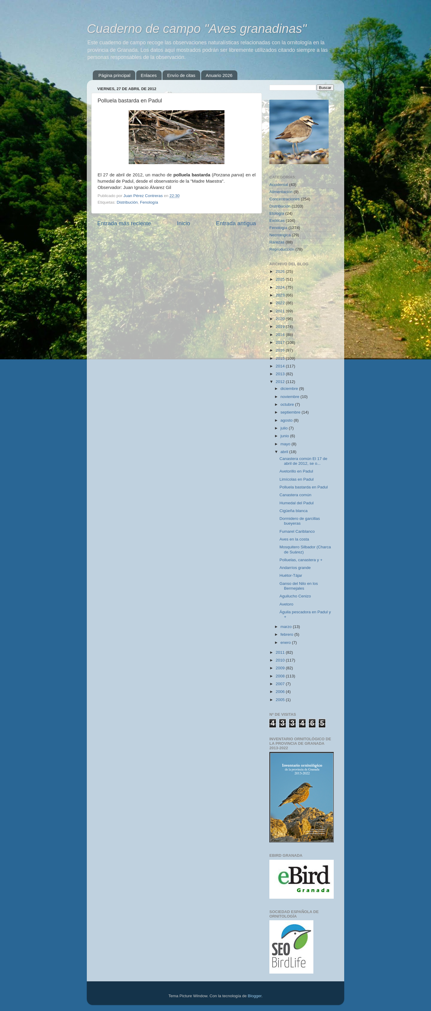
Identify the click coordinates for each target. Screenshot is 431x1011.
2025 (281, 279)
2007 (281, 684)
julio (284, 428)
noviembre (290, 396)
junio (285, 436)
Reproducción (281, 249)
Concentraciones (284, 199)
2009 (281, 668)
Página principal (114, 75)
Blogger (255, 996)
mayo (286, 444)
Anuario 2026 (219, 75)
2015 (281, 358)
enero (286, 642)
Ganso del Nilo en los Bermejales (299, 586)
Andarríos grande (295, 567)
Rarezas (276, 242)
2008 (281, 676)
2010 (281, 660)
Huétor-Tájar (291, 575)
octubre (287, 404)
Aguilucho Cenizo (295, 596)
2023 (281, 295)
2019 (281, 326)
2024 (281, 287)
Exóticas (277, 220)
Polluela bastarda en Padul (304, 487)
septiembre (291, 412)
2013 (281, 374)
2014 (281, 366)
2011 (281, 652)
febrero (287, 634)
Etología (276, 213)
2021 (281, 311)
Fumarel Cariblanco (297, 531)
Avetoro (286, 604)
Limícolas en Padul (297, 479)
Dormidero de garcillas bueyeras (300, 521)
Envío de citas (181, 75)
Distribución (127, 202)
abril (284, 451)
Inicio (183, 223)
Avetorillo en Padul (296, 471)
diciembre (289, 388)
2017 (281, 342)
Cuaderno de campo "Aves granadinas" (196, 29)
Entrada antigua (236, 223)
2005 (281, 699)
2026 (281, 271)
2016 (281, 350)
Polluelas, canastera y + (301, 560)
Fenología (149, 202)
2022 (281, 303)
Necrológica (280, 235)
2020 (281, 319)
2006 (281, 691)
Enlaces (149, 75)
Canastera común (296, 495)
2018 (281, 334)
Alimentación (280, 192)
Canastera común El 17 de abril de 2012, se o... (303, 461)
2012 (281, 381)
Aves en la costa (294, 539)
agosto (287, 420)
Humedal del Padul (297, 503)
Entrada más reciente (124, 223)
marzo (286, 626)
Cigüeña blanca (294, 510)
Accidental (278, 184)
